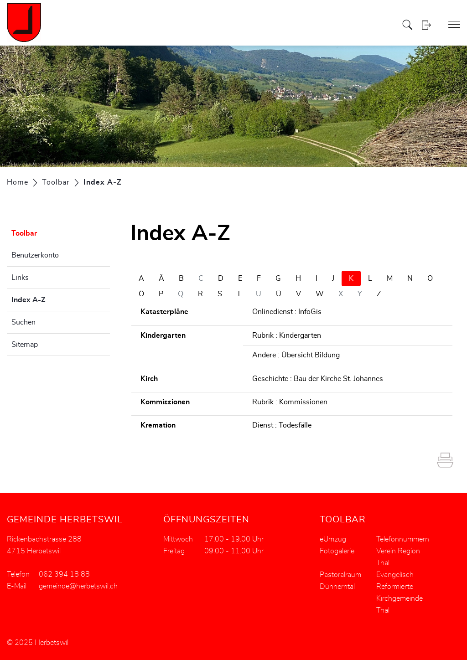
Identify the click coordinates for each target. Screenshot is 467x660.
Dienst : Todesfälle (281, 425)
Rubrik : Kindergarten (286, 335)
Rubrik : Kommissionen (289, 402)
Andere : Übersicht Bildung (296, 355)
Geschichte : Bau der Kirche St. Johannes (317, 378)
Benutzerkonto (35, 255)
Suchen (23, 322)
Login (429, 24)
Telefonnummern (402, 539)
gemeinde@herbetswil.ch (78, 586)
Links (20, 277)
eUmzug (333, 539)
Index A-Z (51, 299)
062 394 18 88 (64, 574)
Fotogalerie (337, 551)
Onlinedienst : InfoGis (287, 311)
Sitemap (24, 344)
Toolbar (24, 233)
